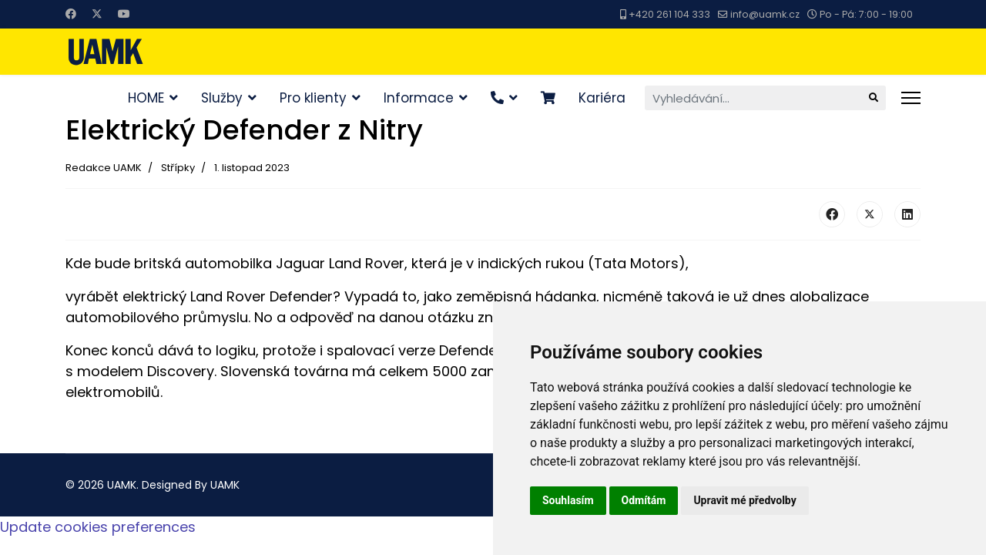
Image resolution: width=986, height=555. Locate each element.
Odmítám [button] (644, 500)
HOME (146, 98)
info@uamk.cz (765, 14)
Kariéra (602, 98)
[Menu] (911, 98)
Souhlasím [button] (568, 500)
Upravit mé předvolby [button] (744, 500)
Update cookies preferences (98, 526)
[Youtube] (124, 14)
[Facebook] (70, 14)
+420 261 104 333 (669, 14)
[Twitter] (97, 14)
